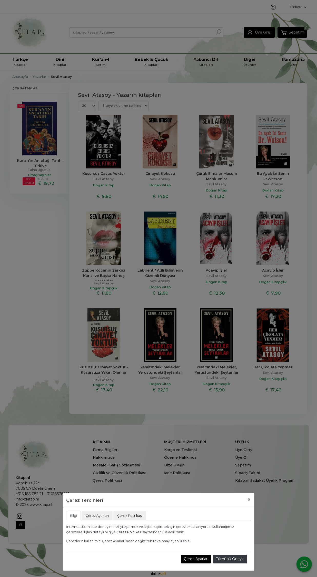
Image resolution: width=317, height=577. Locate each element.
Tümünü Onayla (230, 559)
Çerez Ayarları (196, 559)
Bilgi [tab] (73, 516)
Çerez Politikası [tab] (129, 516)
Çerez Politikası (129, 532)
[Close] (249, 499)
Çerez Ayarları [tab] (97, 516)
